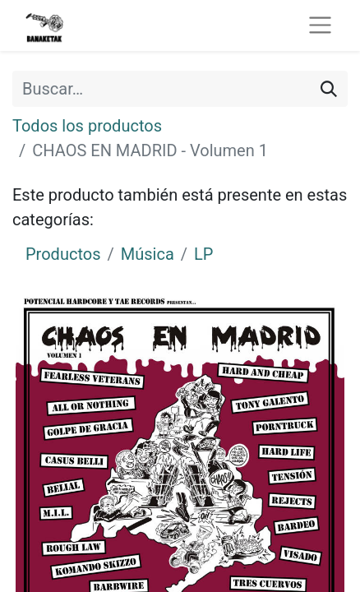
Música (147, 254)
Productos (62, 254)
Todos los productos (87, 126)
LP (203, 254)
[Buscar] (329, 89)
